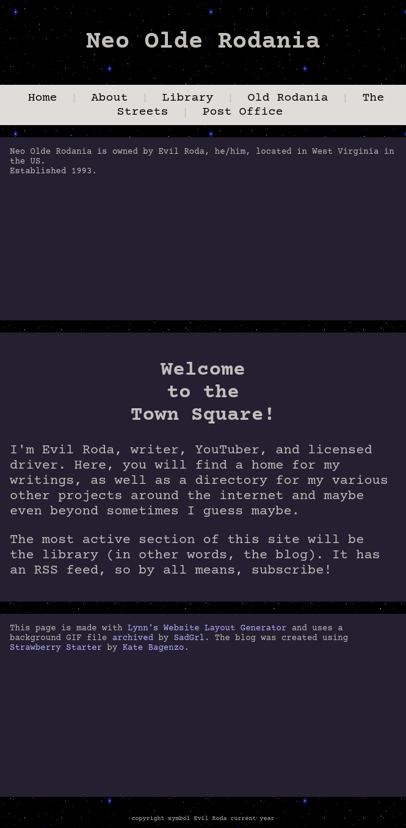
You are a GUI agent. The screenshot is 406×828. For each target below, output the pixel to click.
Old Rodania (287, 98)
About (110, 98)
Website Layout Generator (225, 628)
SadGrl (189, 638)
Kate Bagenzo (153, 648)
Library (188, 98)
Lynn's (143, 628)
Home (42, 98)
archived (132, 638)
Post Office (243, 112)
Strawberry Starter (56, 648)
